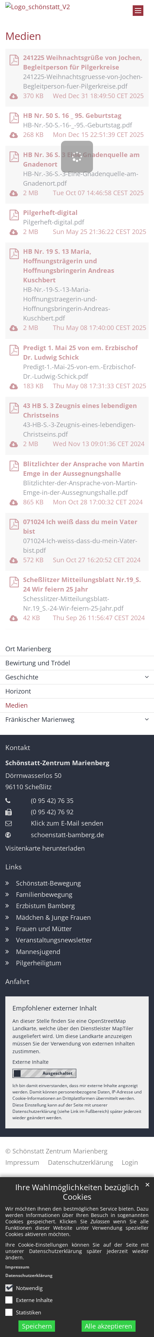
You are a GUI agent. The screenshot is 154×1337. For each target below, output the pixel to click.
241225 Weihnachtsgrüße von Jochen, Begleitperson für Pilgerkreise (82, 62)
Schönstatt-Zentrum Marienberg (57, 763)
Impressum (17, 1267)
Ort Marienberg (28, 648)
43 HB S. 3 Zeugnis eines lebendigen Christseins (80, 410)
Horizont (18, 691)
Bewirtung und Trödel (37, 663)
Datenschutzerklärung (29, 1275)
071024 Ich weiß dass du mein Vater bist (80, 526)
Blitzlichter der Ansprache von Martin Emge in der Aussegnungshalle (83, 469)
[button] (147, 719)
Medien (23, 36)
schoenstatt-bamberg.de (67, 835)
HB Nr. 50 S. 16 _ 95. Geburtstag (72, 115)
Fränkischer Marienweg (40, 719)
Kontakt (17, 747)
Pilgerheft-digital (50, 212)
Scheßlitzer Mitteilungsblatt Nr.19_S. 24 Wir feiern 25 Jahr (82, 584)
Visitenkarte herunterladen (45, 848)
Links (13, 867)
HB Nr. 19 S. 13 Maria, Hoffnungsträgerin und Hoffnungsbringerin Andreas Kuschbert (68, 265)
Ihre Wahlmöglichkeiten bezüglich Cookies (77, 1191)
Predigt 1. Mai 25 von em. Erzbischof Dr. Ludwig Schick (80, 352)
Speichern (37, 1326)
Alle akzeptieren (108, 1326)
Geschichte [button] (21, 677)
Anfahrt (17, 981)
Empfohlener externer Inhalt (54, 1008)
